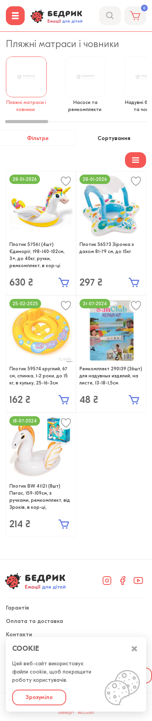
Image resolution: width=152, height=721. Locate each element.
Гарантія (17, 607)
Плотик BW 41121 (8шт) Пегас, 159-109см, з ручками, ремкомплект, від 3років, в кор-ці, (39, 496)
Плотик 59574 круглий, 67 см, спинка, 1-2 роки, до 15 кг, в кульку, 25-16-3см (38, 376)
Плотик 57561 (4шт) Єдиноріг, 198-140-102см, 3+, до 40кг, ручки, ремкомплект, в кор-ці (37, 255)
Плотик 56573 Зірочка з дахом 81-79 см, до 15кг (107, 248)
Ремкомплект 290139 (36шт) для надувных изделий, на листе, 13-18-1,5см (111, 376)
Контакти (19, 634)
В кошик (64, 282)
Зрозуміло (39, 697)
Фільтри (40, 138)
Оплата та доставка (34, 621)
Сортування (112, 138)
